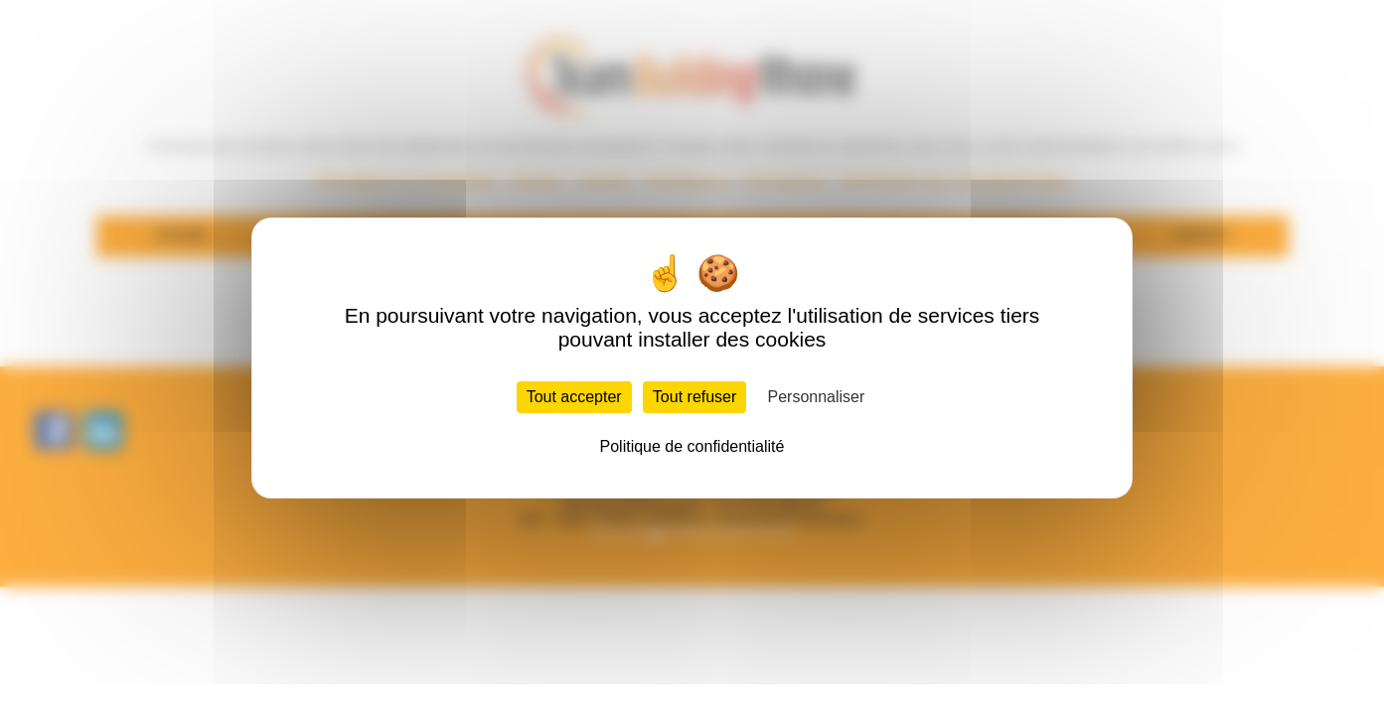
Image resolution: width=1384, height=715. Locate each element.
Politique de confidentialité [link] (692, 446)
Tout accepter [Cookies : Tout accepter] (574, 396)
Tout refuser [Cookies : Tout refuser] (694, 396)
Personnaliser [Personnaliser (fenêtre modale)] (816, 396)
